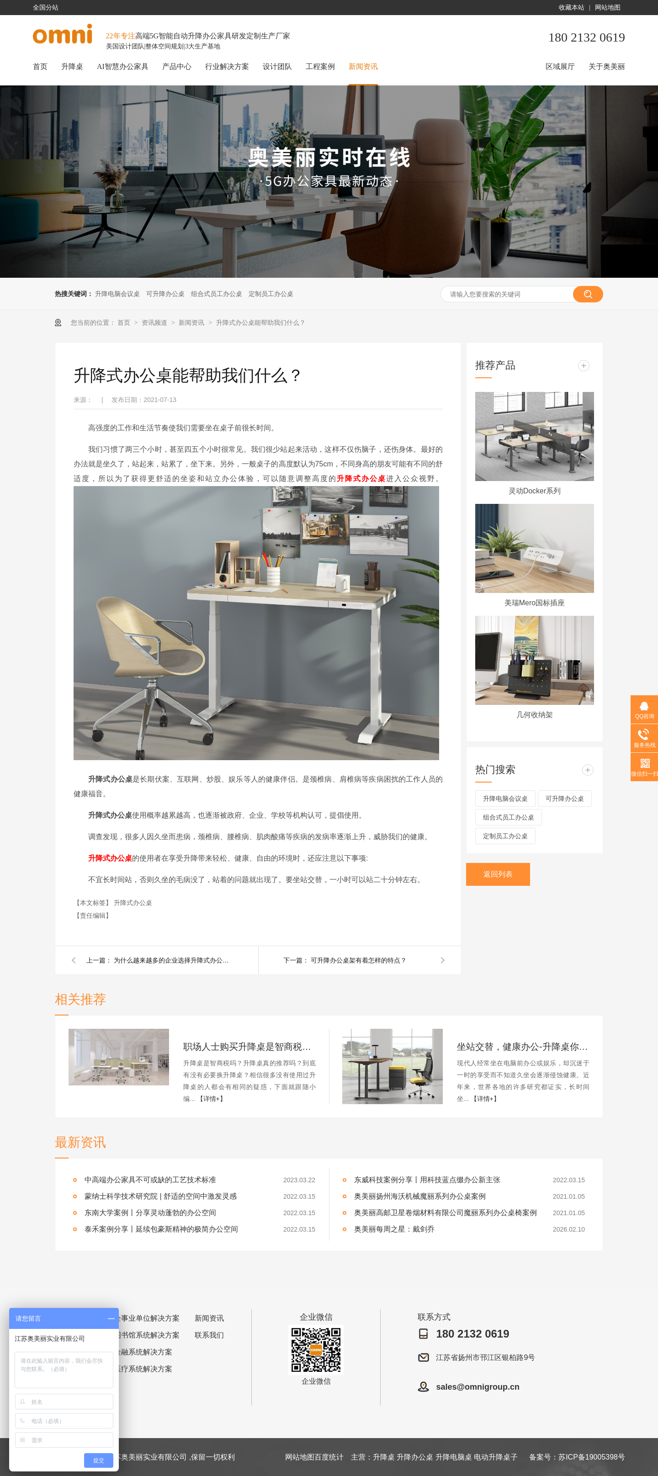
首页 (40, 66)
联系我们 (209, 1335)
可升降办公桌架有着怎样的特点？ (359, 960)
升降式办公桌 (361, 478)
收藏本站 (571, 7)
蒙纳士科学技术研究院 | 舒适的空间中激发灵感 (161, 1196)
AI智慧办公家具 (123, 66)
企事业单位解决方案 (147, 1318)
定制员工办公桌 (271, 293)
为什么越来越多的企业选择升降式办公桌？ (173, 960)
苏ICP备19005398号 (591, 1457)
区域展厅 (560, 66)
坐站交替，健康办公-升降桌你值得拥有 (523, 1047)
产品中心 (176, 66)
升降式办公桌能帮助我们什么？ (261, 322)
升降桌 (72, 66)
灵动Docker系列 (535, 491)
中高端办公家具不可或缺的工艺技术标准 (150, 1180)
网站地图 (608, 7)
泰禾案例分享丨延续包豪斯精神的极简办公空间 (161, 1229)
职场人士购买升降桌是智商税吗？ (249, 1047)
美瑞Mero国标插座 (534, 603)
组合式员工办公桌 (216, 293)
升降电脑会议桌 (117, 293)
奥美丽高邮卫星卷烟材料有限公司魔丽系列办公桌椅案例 (445, 1213)
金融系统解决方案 (143, 1352)
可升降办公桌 (165, 293)
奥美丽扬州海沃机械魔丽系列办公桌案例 (420, 1196)
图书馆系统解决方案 (147, 1335)
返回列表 (498, 874)
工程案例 (320, 66)
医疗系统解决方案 (143, 1369)
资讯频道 (155, 322)
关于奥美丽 (607, 66)
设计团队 (277, 66)
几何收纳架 (534, 715)
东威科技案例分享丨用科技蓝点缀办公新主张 (427, 1180)
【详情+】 (211, 1098)
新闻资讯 (363, 66)
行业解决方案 (227, 66)
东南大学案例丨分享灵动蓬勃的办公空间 (150, 1213)
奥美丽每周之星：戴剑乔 (394, 1229)
